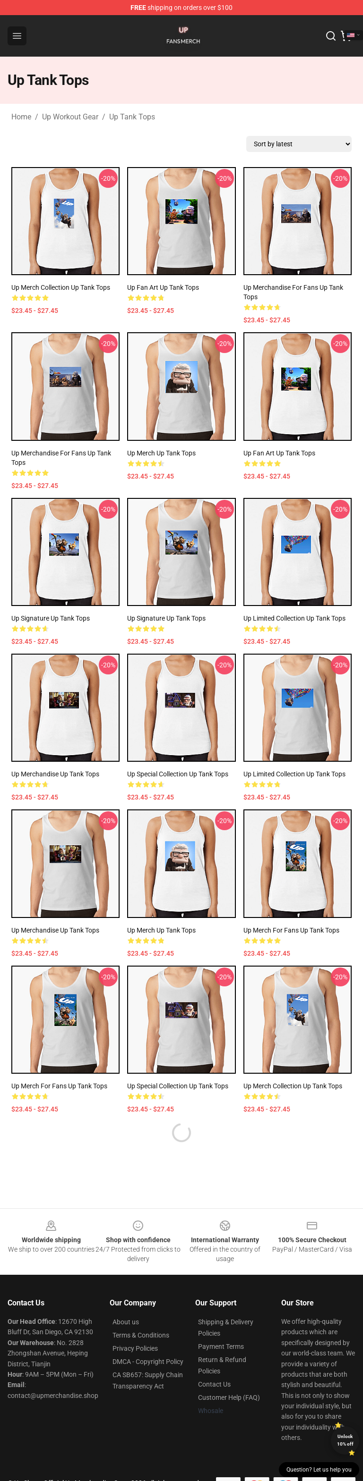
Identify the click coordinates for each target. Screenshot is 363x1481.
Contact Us (214, 1384)
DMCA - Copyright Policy (147, 1361)
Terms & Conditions (140, 1335)
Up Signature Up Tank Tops (50, 618)
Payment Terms (221, 1346)
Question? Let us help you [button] (319, 1469)
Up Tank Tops (132, 116)
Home (21, 116)
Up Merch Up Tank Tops (161, 453)
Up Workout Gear (70, 116)
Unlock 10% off (345, 1440)
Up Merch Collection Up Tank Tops (60, 287)
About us (125, 1322)
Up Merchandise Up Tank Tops (55, 774)
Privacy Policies (135, 1348)
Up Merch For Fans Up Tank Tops (291, 930)
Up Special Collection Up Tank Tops (177, 774)
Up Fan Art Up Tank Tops (163, 287)
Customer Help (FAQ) (229, 1397)
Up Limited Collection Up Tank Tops (294, 618)
